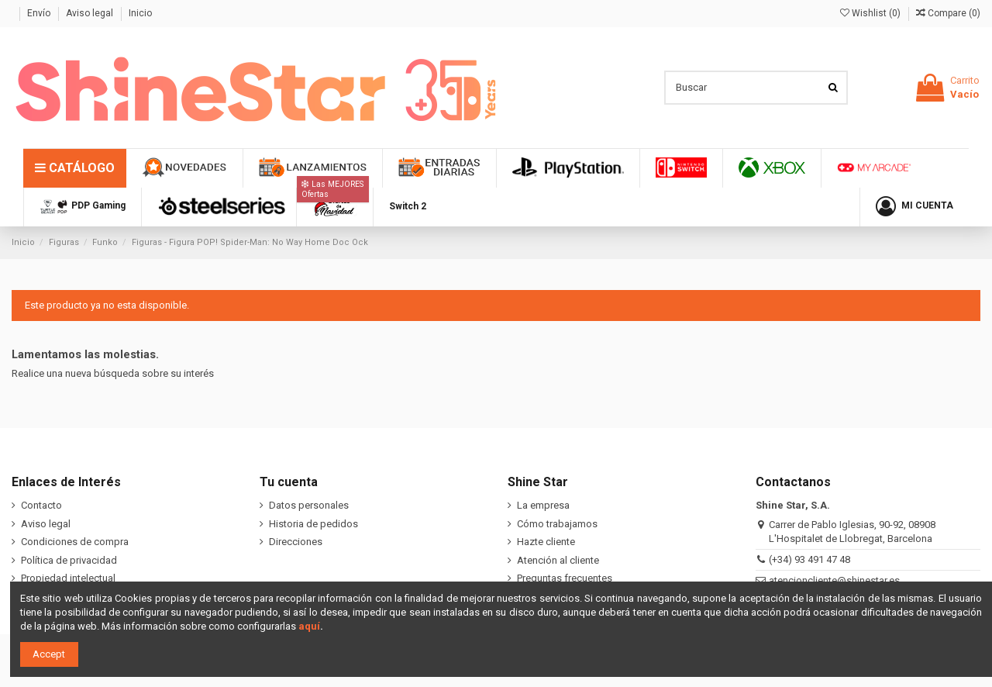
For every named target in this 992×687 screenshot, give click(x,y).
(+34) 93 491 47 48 (809, 559)
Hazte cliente (546, 541)
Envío (40, 13)
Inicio (140, 13)
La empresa (543, 505)
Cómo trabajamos (557, 524)
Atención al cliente (558, 560)
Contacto (41, 505)
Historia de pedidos (313, 524)
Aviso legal (90, 13)
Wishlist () (871, 13)
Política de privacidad (69, 560)
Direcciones (295, 541)
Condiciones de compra (75, 541)
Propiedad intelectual (68, 578)
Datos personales (309, 505)
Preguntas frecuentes (564, 578)
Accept (49, 654)
